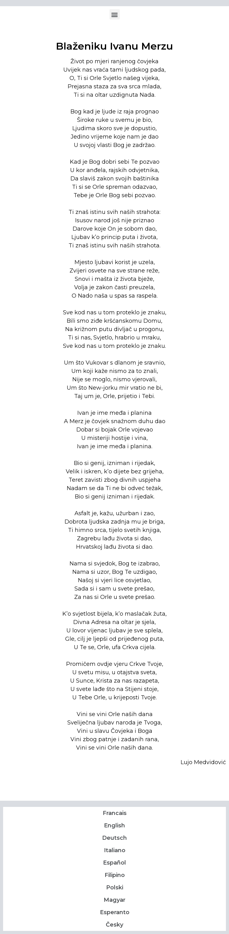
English (114, 825)
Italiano (114, 850)
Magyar (114, 899)
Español (114, 862)
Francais (115, 813)
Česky (114, 924)
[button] (115, 14)
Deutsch (114, 837)
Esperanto (114, 912)
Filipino (115, 875)
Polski (114, 887)
